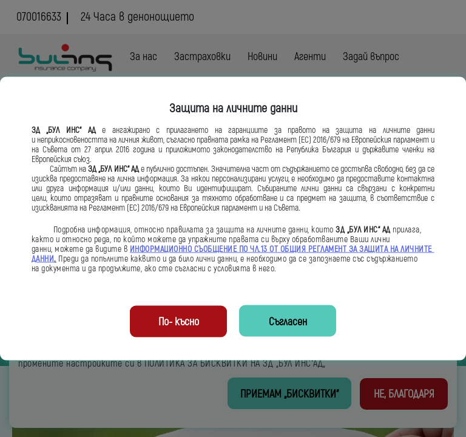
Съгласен (288, 322)
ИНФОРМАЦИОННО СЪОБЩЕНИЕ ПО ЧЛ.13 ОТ (205, 249)
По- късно (178, 322)
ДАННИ (43, 259)
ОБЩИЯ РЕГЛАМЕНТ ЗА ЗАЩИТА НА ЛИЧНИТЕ (357, 249)
